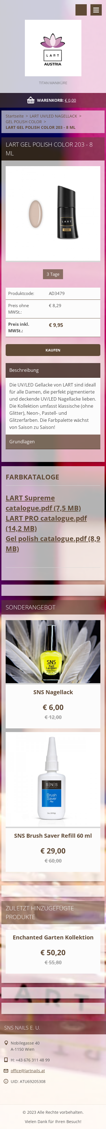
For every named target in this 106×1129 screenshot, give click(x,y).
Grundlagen (22, 441)
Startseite (15, 116)
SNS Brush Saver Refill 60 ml (53, 835)
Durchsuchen (81, 10)
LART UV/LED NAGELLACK (53, 116)
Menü (96, 10)
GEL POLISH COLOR (24, 121)
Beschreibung (24, 370)
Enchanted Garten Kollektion (53, 937)
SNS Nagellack (53, 692)
